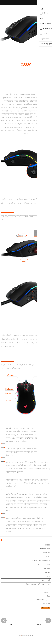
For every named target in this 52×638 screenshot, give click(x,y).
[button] (4, 620)
